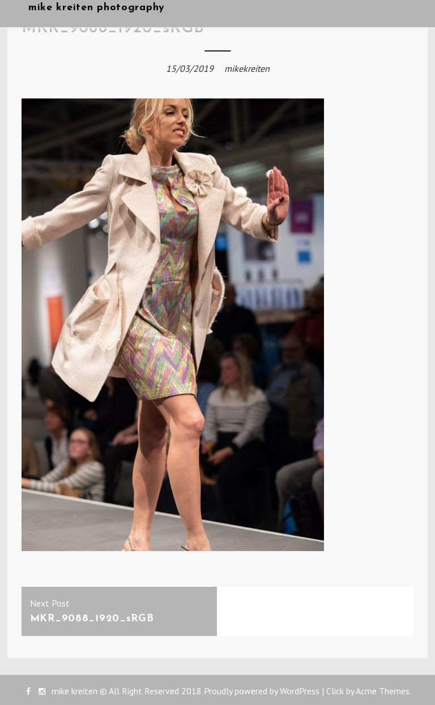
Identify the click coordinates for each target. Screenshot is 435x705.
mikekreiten (247, 68)
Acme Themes (383, 691)
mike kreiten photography (96, 7)
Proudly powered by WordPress (261, 691)
